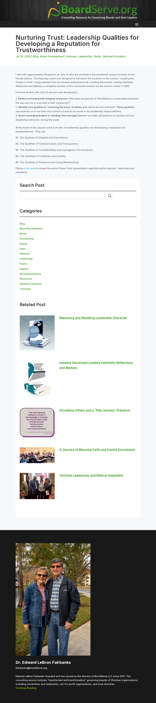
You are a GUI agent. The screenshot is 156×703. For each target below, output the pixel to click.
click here (29, 168)
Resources (26, 278)
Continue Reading (26, 688)
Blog (35, 56)
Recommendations (30, 273)
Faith (22, 248)
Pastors (24, 268)
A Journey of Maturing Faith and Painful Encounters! (97, 449)
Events (23, 243)
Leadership (85, 56)
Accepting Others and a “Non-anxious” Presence (94, 410)
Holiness (71, 56)
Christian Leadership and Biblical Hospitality (91, 475)
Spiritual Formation (114, 56)
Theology (25, 288)
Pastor (97, 56)
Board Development (52, 56)
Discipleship (27, 238)
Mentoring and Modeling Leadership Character (93, 318)
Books (23, 233)
